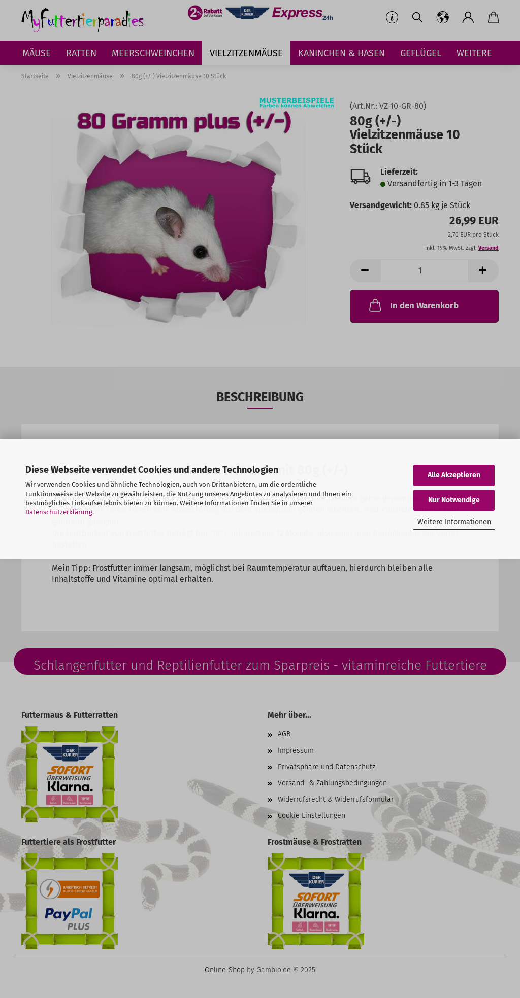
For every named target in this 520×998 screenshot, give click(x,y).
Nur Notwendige (454, 500)
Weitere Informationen (454, 522)
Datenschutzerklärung (58, 512)
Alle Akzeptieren (454, 475)
